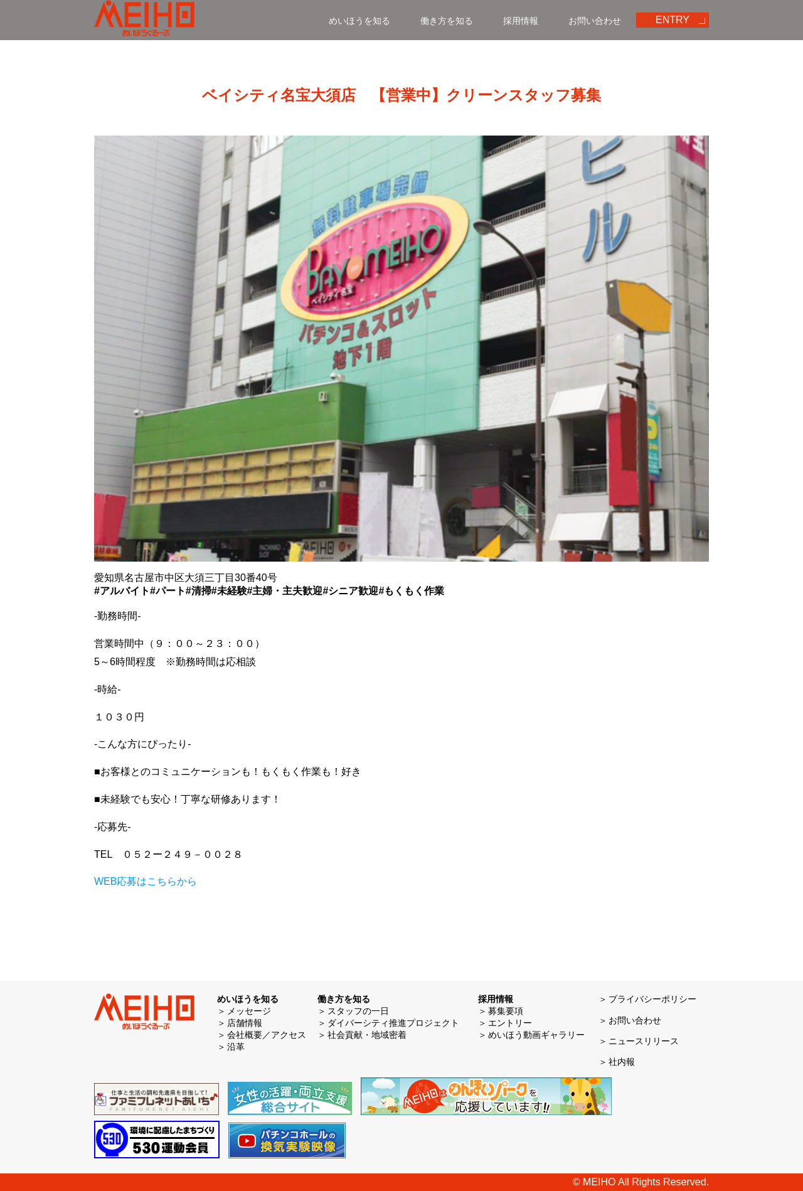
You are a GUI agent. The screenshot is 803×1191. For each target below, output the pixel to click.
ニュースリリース (644, 1041)
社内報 (622, 1062)
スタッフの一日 (358, 1011)
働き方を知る (446, 21)
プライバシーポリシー (652, 999)
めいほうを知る (359, 21)
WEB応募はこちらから (145, 881)
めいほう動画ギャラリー (536, 1035)
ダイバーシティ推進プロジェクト (393, 1023)
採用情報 (520, 21)
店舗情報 (244, 1023)
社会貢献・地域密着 (367, 1035)
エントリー (510, 1023)
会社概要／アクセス (266, 1035)
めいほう (144, 20)
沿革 (236, 1047)
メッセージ (249, 1011)
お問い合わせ (594, 21)
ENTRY (672, 19)
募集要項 (505, 1011)
